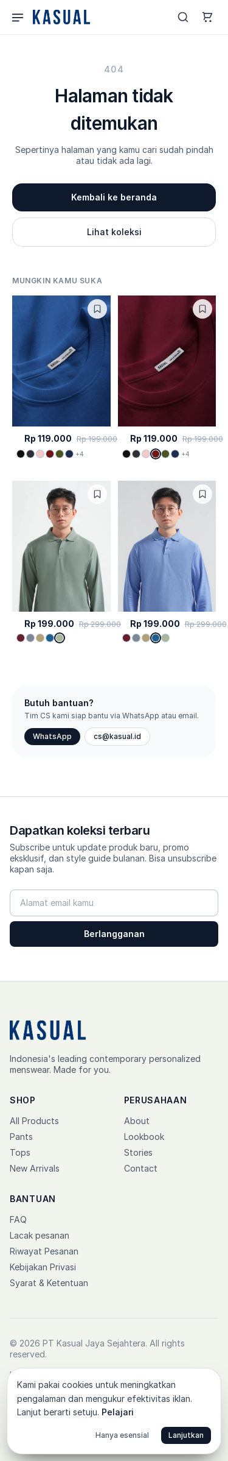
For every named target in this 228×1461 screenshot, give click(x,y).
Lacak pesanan (39, 1235)
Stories (138, 1152)
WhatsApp (52, 736)
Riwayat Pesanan (44, 1251)
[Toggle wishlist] (97, 309)
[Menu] (17, 17)
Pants (21, 1136)
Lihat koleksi (114, 232)
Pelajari (118, 1412)
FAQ (18, 1219)
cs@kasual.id (117, 736)
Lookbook (144, 1136)
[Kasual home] (60, 17)
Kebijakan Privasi (43, 1267)
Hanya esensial (122, 1435)
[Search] (183, 17)
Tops (20, 1152)
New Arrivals (35, 1168)
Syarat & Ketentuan (49, 1283)
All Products (34, 1121)
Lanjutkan (186, 1435)
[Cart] (207, 17)
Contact (140, 1168)
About (137, 1121)
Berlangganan (114, 934)
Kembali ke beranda (114, 197)
